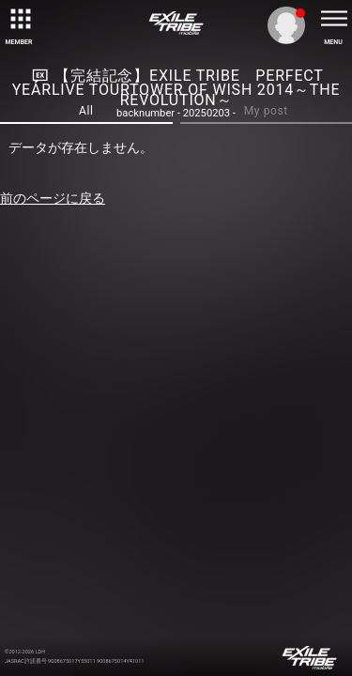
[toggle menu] (333, 19)
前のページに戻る (52, 198)
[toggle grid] (19, 19)
